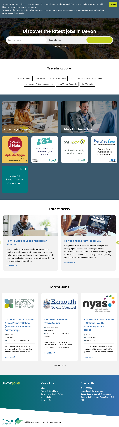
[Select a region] (81, 40)
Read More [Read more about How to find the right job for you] (69, 262)
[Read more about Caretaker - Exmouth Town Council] (49, 353)
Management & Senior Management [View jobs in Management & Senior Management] (39, 84)
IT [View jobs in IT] (71, 78)
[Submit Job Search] (110, 40)
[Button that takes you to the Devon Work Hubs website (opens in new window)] (15, 149)
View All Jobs (59, 46)
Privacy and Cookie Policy (52, 394)
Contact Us (46, 400)
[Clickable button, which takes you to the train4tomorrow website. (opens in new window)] (44, 149)
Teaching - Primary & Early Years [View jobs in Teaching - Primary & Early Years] (89, 78)
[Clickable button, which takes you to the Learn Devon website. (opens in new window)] (74, 149)
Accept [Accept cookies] (113, 4)
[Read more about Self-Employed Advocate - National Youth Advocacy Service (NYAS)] (89, 357)
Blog (43, 388)
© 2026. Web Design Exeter (35, 422)
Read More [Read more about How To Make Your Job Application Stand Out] (11, 266)
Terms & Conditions (49, 391)
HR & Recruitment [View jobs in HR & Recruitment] (24, 78)
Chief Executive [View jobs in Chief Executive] (87, 84)
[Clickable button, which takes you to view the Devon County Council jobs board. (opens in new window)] (15, 179)
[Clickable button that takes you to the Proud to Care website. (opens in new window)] (104, 149)
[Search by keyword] (31, 40)
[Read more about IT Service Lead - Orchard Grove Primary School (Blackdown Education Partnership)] (10, 357)
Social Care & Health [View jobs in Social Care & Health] (58, 78)
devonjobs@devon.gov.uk (92, 391)
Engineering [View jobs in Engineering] (40, 78)
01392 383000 (86, 388)
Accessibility (46, 397)
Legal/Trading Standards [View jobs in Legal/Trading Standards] (67, 84)
